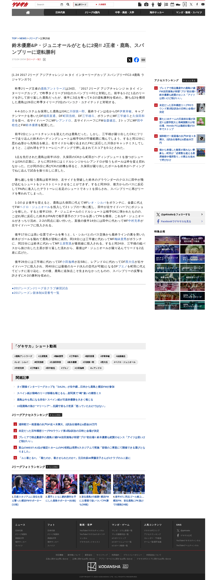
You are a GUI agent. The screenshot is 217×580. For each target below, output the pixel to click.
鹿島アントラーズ (53, 88)
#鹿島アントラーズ (23, 356)
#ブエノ (64, 368)
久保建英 (102, 4)
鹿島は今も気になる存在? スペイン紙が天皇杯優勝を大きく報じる (55, 399)
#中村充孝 (19, 368)
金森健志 (109, 120)
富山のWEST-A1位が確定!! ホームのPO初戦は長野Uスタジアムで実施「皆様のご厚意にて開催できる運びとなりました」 (82, 449)
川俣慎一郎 (77, 111)
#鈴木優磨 (72, 362)
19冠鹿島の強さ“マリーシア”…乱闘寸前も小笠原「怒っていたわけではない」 (61, 406)
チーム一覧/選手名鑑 (152, 542)
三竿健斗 (123, 116)
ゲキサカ (20, 5)
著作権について (74, 555)
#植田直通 (89, 356)
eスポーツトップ (119, 538)
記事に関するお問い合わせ (84, 559)
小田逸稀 (68, 261)
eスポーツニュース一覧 (122, 542)
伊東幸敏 (126, 111)
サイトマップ (102, 555)
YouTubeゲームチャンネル (187, 545)
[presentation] (28, 12)
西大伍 (130, 261)
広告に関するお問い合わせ (57, 559)
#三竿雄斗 (74, 356)
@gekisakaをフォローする (173, 214)
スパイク (19, 546)
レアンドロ (63, 120)
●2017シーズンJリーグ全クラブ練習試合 (40, 288)
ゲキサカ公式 (184, 535)
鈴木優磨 (32, 125)
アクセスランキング (152, 534)
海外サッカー (20, 542)
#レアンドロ (96, 368)
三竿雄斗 (88, 116)
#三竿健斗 (35, 368)
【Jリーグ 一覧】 (34, 59)
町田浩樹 (69, 116)
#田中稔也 (50, 368)
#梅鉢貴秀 (58, 356)
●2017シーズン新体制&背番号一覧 (36, 292)
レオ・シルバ (97, 202)
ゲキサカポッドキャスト (90, 542)
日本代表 (19, 530)
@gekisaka (183, 530)
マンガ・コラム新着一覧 (122, 530)
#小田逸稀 (79, 368)
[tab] (28, 12)
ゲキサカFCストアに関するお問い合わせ (154, 559)
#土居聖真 (43, 356)
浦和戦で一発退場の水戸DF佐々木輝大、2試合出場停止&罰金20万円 (58, 424)
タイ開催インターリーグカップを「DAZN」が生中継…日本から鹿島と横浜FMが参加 (65, 386)
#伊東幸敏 (105, 356)
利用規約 (115, 555)
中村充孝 (134, 220)
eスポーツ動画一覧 (120, 546)
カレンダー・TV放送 (152, 538)
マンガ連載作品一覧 (120, 534)
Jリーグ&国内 (21, 534)
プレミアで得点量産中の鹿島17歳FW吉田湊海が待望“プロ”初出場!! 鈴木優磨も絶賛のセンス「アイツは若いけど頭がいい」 (82, 439)
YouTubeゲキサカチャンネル (92, 530)
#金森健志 (120, 356)
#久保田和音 (55, 362)
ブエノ (122, 266)
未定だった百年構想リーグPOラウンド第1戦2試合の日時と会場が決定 (59, 430)
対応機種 (59, 555)
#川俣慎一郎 (88, 362)
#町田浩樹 (39, 362)
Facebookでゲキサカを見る (173, 222)
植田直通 (49, 116)
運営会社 (88, 555)
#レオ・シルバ (21, 362)
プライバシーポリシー (132, 555)
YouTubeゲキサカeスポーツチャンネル (92, 536)
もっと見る (56, 415)
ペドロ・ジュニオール (35, 207)
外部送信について (153, 555)
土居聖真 (66, 243)
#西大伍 (104, 362)
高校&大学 (19, 538)
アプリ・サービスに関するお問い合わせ (116, 559)
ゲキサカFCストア (152, 530)
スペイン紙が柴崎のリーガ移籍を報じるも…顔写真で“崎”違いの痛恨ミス (59, 393)
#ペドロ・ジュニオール (124, 362)
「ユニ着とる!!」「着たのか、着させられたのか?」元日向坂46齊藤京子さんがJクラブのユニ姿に (75, 458)
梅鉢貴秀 (120, 239)
